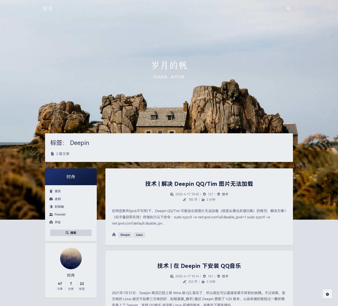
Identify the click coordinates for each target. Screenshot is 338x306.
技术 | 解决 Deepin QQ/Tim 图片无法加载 (199, 184)
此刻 (55, 199)
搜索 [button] (71, 233)
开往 (55, 222)
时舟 (48, 8)
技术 (225, 194)
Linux (139, 234)
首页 (55, 191)
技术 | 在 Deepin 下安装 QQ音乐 (199, 266)
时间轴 (56, 206)
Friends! (57, 214)
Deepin (125, 234)
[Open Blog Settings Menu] (327, 293)
